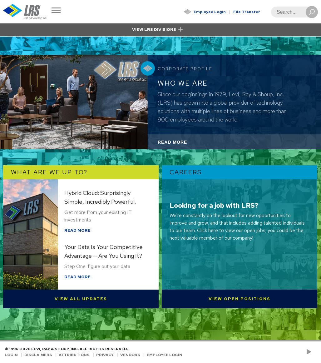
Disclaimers (38, 355)
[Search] (292, 12)
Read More (181, 143)
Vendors (130, 355)
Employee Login (210, 11)
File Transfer (246, 11)
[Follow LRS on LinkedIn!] (315, 352)
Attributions (74, 355)
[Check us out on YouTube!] (310, 352)
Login (11, 355)
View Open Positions (239, 298)
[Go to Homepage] (25, 12)
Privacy (105, 355)
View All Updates (81, 298)
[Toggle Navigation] (56, 10)
